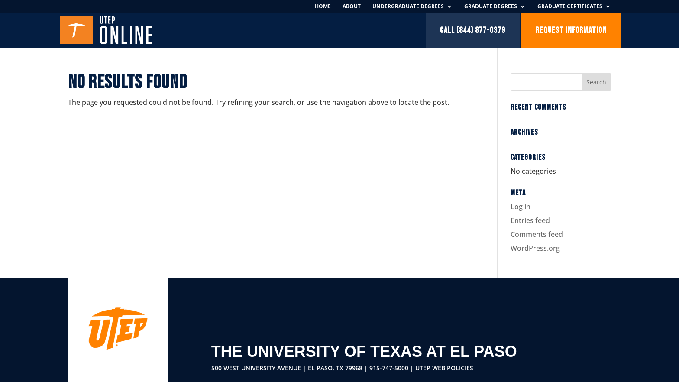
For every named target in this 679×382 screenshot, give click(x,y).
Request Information (571, 30)
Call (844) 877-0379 (472, 30)
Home (323, 7)
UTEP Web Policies (444, 368)
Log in (520, 206)
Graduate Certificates (569, 7)
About (352, 7)
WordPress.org (535, 248)
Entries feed (530, 220)
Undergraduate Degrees (408, 7)
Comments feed (537, 234)
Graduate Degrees (490, 7)
